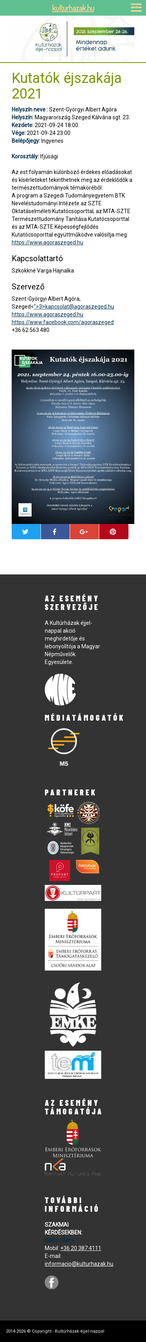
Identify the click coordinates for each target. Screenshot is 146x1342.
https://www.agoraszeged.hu (47, 242)
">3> (74, 306)
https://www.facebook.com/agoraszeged (63, 322)
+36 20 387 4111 (80, 1248)
